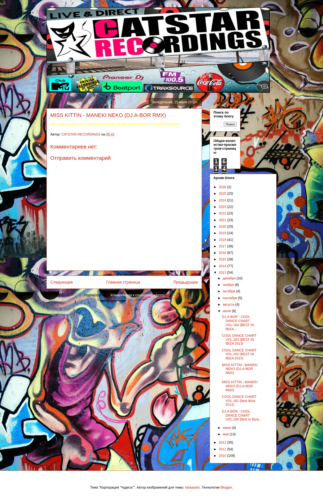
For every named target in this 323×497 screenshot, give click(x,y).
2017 (223, 246)
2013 (223, 272)
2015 (223, 259)
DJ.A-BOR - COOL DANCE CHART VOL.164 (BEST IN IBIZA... (238, 323)
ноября (229, 285)
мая (226, 434)
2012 (223, 442)
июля (227, 311)
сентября (230, 298)
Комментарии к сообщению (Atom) (138, 295)
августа (229, 304)
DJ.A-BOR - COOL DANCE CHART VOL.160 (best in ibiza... (241, 415)
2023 (223, 207)
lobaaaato (192, 487)
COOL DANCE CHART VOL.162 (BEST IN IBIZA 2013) (239, 354)
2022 (223, 213)
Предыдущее (185, 282)
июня (227, 428)
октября (229, 291)
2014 (223, 266)
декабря (229, 278)
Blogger (226, 487)
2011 (223, 449)
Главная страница (123, 282)
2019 (223, 233)
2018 (223, 240)
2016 (223, 253)
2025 (223, 193)
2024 (223, 200)
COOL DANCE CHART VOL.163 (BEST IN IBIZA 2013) (239, 340)
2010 (223, 456)
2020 (223, 226)
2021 (223, 220)
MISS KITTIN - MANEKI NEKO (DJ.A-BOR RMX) (240, 369)
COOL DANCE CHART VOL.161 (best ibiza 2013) (239, 401)
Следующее (61, 282)
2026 (223, 187)
